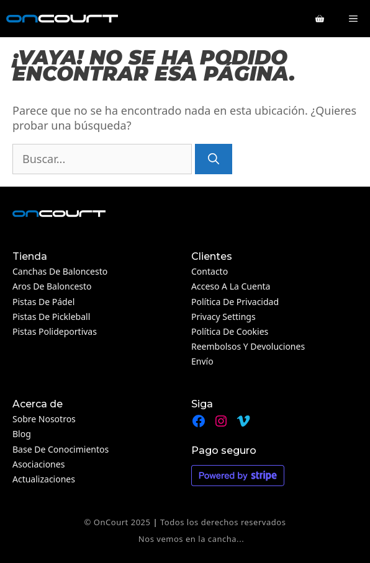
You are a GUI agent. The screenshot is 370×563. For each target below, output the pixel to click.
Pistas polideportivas (54, 331)
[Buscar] (213, 159)
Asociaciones (38, 464)
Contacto (209, 271)
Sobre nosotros (44, 419)
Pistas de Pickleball (51, 316)
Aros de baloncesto (52, 286)
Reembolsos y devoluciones (248, 346)
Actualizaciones (43, 479)
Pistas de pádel (43, 302)
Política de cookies (229, 331)
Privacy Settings (223, 316)
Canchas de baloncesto (59, 271)
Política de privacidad (235, 302)
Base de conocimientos (60, 449)
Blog (21, 434)
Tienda (29, 256)
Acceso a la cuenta (230, 286)
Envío (202, 361)
